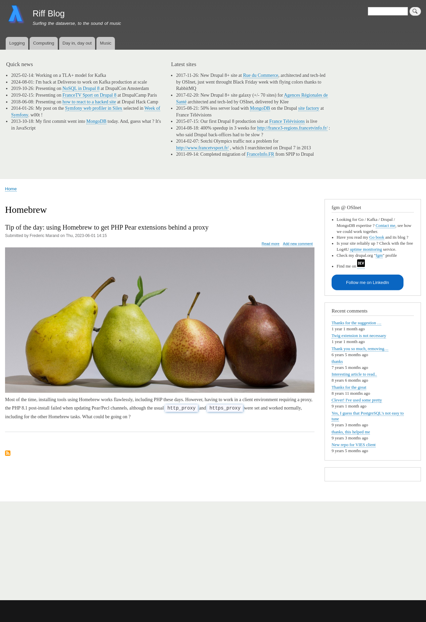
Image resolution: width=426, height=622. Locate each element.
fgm (379, 255)
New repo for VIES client (354, 444)
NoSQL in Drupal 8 (80, 88)
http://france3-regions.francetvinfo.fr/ (292, 128)
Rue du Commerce (260, 75)
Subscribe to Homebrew (7, 453)
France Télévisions (287, 121)
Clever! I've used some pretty (357, 400)
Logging (17, 43)
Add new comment (297, 244)
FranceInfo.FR (260, 154)
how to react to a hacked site (89, 101)
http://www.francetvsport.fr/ (202, 147)
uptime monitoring (366, 249)
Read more (271, 244)
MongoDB (96, 121)
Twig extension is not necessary (359, 335)
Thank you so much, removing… (360, 348)
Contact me (385, 225)
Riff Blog (49, 13)
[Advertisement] (83, 547)
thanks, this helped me (351, 432)
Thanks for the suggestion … (356, 323)
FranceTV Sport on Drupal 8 (89, 95)
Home (11, 188)
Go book (376, 237)
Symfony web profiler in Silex (93, 108)
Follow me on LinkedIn (367, 282)
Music (106, 43)
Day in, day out (77, 43)
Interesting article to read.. (354, 374)
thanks (337, 361)
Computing (43, 43)
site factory (309, 108)
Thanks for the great (349, 387)
